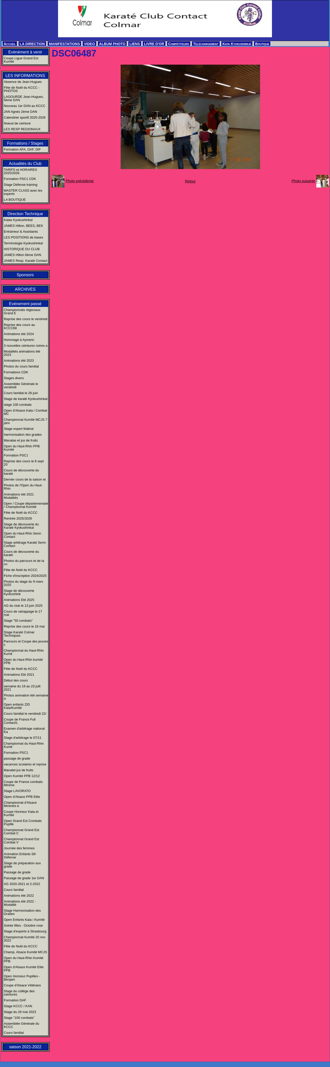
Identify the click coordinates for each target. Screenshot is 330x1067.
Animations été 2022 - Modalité (20, 903)
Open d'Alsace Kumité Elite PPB (24, 968)
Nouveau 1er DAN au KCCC (24, 106)
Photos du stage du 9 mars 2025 (23, 583)
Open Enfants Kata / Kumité (24, 920)
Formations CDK (16, 372)
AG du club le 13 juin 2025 (23, 606)
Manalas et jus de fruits (21, 440)
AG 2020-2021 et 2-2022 (22, 884)
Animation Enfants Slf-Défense (20, 855)
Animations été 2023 (19, 360)
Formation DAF (15, 1000)
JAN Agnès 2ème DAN (20, 112)
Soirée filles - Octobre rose (23, 925)
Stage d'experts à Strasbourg (25, 931)
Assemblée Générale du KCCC (21, 1025)
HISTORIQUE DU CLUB (22, 249)
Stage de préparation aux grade (22, 864)
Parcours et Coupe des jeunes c (26, 643)
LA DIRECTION (32, 44)
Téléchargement (205, 44)
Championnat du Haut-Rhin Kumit (24, 652)
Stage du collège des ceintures (19, 992)
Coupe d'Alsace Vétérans (22, 985)
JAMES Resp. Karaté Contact (25, 261)
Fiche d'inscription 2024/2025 (25, 576)
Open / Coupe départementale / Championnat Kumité (26, 505)
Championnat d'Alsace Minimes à (20, 804)
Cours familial (14, 890)
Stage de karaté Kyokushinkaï (26, 399)
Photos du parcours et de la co (24, 562)
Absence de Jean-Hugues (23, 82)
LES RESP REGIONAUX (22, 129)
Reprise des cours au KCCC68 (19, 326)
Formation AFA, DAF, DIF (22, 149)
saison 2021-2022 (25, 1047)
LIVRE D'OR (154, 44)
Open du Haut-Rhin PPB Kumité (22, 447)
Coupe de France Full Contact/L (19, 721)
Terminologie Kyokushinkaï (23, 243)
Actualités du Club (25, 163)
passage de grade (17, 758)
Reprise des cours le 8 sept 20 (24, 462)
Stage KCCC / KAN (18, 1006)
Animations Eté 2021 (19, 674)
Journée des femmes (19, 848)
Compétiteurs (178, 44)
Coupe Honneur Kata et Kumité (21, 813)
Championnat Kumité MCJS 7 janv (25, 421)
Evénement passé (25, 304)
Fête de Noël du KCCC (21, 512)
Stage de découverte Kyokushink (19, 592)
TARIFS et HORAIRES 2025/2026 (20, 171)
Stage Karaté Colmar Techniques (19, 633)
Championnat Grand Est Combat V (21, 840)
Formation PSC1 (16, 455)
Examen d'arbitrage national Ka (24, 730)
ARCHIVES (25, 289)
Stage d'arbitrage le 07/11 (22, 738)
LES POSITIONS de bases (23, 237)
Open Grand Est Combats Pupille (23, 822)
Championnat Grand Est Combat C (21, 831)
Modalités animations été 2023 (22, 353)
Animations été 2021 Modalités (19, 496)
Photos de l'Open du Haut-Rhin (23, 486)
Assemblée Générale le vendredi (21, 385)
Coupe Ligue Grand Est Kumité (21, 59)
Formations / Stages (25, 143)
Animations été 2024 (19, 334)
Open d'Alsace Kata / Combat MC (25, 412)
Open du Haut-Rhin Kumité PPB (23, 959)
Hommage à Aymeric (19, 340)
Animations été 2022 (19, 895)
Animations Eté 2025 (19, 600)
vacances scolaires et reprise (25, 764)
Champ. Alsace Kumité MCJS (25, 952)
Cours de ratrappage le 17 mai (23, 613)
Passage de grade (17, 872)
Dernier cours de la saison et (25, 479)
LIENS (135, 44)
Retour (190, 181)
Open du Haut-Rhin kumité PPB (23, 661)
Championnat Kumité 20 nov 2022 (24, 938)
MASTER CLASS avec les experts (23, 192)
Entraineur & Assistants (21, 231)
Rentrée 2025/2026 (18, 518)
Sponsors (25, 275)
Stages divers (14, 378)
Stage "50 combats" (18, 620)
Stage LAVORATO (17, 791)
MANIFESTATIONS (64, 44)
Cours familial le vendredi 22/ (25, 713)
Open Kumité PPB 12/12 (22, 776)
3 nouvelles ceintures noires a (25, 345)
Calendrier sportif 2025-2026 (25, 117)
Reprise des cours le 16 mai (24, 626)
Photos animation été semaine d (26, 697)
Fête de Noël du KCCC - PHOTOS (22, 89)
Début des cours (16, 680)
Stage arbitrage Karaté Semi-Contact (25, 544)
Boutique (262, 44)
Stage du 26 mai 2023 (20, 1012)
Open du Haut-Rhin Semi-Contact (23, 535)
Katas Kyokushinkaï (18, 220)
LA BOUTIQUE (15, 199)
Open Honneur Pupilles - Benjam (22, 977)
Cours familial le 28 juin (21, 393)
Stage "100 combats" (19, 1018)
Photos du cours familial (21, 366)
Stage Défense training (20, 185)
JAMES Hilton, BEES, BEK (23, 226)
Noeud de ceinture (17, 123)
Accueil (10, 44)
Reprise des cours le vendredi (25, 319)
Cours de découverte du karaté (21, 471)
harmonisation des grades (23, 434)
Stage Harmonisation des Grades (22, 912)
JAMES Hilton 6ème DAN (22, 255)
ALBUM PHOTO (112, 44)
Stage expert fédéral (18, 429)
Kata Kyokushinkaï (237, 44)
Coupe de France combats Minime (23, 783)
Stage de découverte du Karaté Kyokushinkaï (21, 525)
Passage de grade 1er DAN (24, 878)
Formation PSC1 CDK (20, 179)
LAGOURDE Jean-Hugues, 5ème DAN (24, 98)
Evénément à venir (25, 52)
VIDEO (89, 44)
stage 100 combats (18, 405)
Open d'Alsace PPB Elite (22, 797)
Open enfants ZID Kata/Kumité (17, 706)
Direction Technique (25, 214)
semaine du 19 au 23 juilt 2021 (22, 687)
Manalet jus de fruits (18, 770)
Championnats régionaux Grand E (22, 311)
